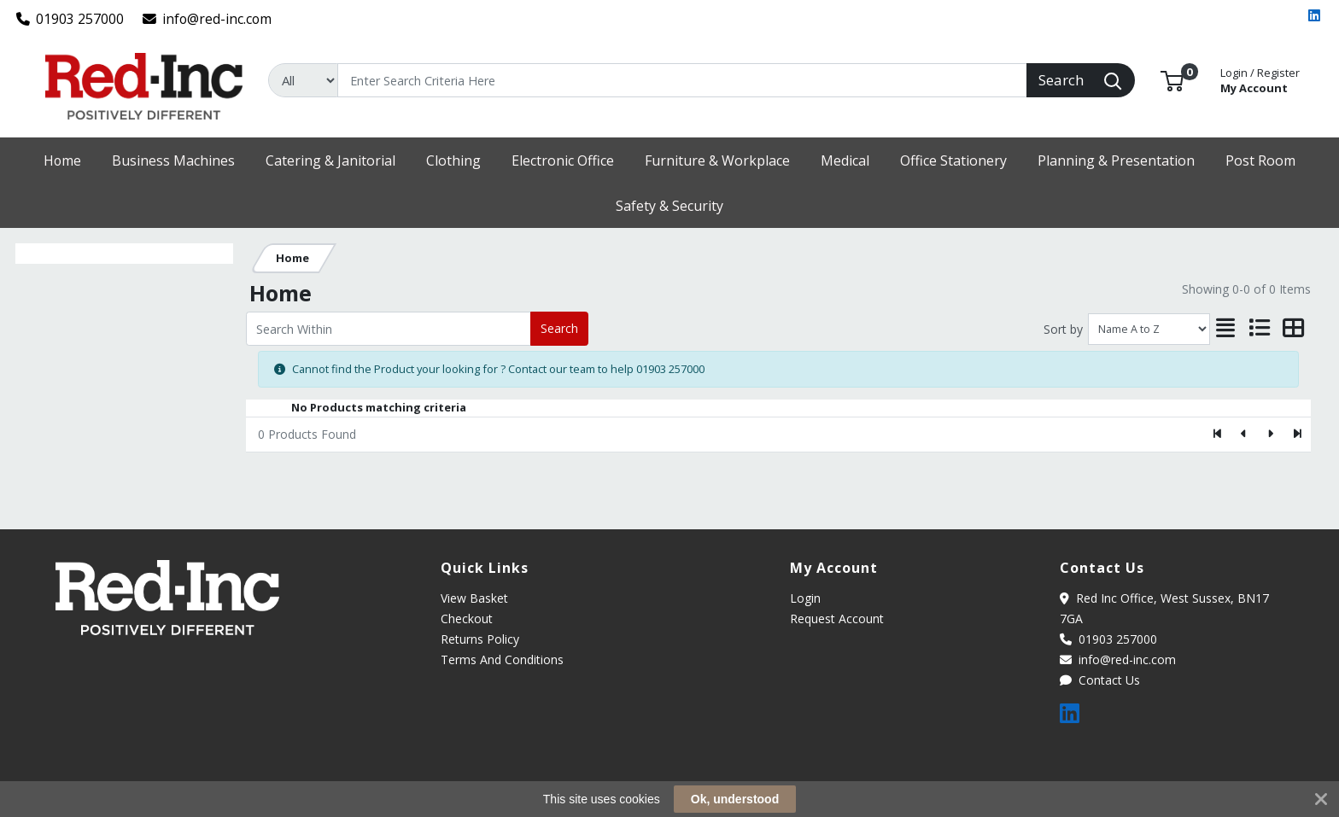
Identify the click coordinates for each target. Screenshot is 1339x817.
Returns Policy (480, 639)
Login (805, 598)
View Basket (474, 598)
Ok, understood (735, 799)
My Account (1260, 79)
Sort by (1063, 329)
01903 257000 (70, 18)
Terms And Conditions (502, 659)
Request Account (837, 618)
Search (559, 328)
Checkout (467, 618)
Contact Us (1100, 680)
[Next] (1270, 434)
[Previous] (1244, 434)
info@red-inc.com (207, 18)
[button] (1172, 79)
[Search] (682, 80)
